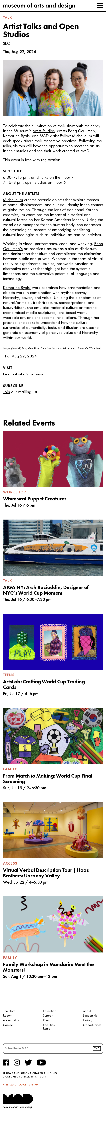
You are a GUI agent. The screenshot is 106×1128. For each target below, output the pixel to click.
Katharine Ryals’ (17, 288)
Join (6, 392)
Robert (7, 1015)
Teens (8, 675)
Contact (8, 1025)
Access (10, 863)
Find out (10, 374)
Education (49, 1011)
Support (48, 1015)
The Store (9, 1011)
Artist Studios (44, 131)
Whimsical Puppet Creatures (34, 499)
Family (10, 769)
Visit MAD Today (14, 1084)
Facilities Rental (49, 1027)
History (87, 1020)
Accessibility (11, 1020)
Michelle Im (13, 200)
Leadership (90, 1015)
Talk (7, 18)
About (87, 1011)
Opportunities (92, 1025)
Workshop (14, 492)
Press (46, 1020)
